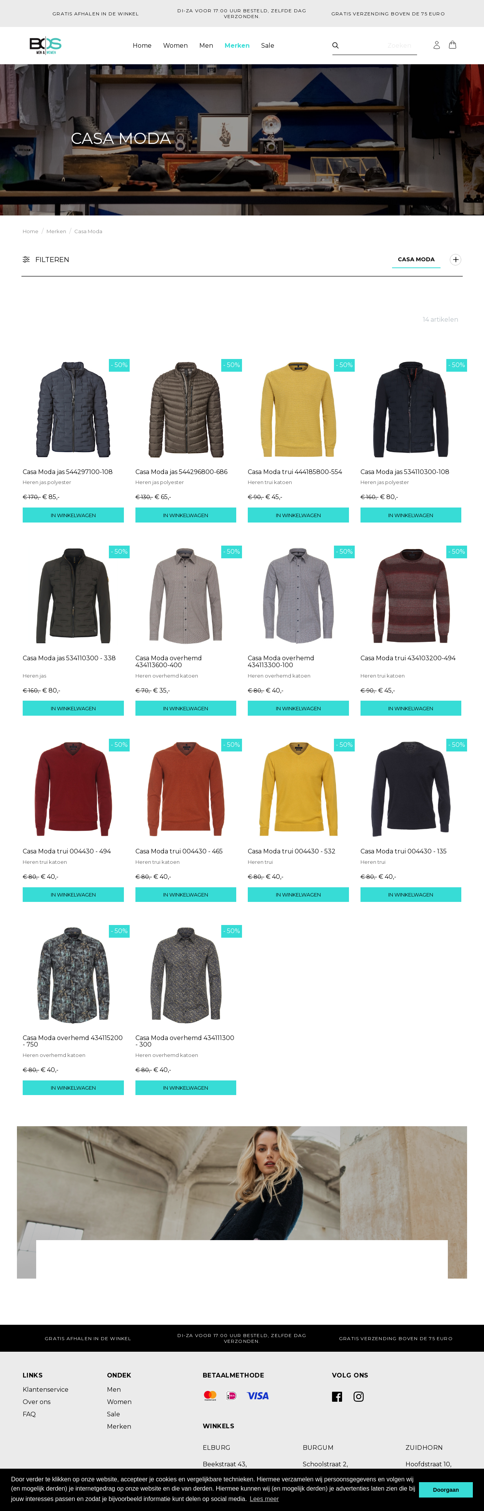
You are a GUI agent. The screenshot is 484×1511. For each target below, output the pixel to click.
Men (206, 45)
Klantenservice (45, 1389)
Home (142, 45)
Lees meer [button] (264, 1499)
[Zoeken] (335, 45)
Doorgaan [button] (446, 1490)
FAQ (29, 1414)
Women (175, 45)
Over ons (36, 1402)
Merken (237, 45)
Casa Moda (88, 231)
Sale (267, 45)
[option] (242, 138)
